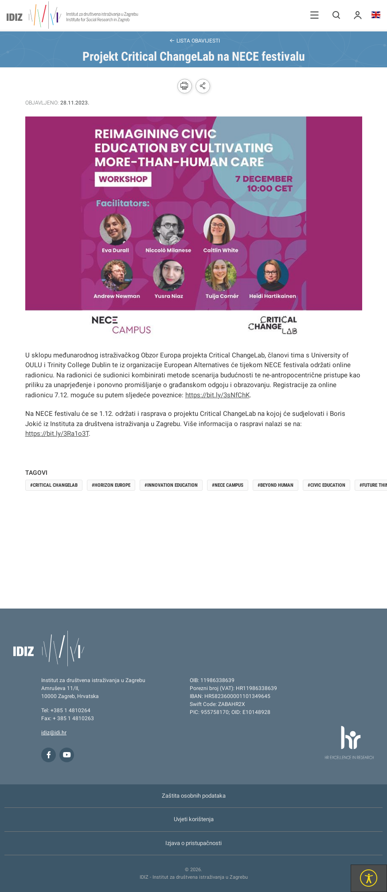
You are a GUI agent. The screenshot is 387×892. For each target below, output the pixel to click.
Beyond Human (276, 485)
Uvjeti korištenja (194, 819)
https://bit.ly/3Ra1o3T (57, 434)
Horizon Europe (112, 485)
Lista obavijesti (194, 40)
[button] (314, 15)
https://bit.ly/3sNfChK (217, 395)
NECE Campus (229, 485)
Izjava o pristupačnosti (193, 843)
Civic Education (327, 485)
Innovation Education (172, 485)
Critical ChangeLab (55, 485)
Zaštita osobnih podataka (194, 795)
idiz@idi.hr (53, 732)
